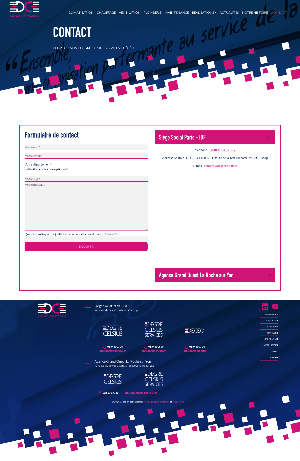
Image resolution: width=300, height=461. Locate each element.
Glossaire (273, 357)
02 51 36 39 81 (110, 392)
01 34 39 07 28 (115, 346)
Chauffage (106, 12)
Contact (279, 12)
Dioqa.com (178, 401)
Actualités (229, 12)
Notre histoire (255, 12)
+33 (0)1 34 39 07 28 (223, 150)
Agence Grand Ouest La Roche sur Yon (196, 275)
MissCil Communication (156, 401)
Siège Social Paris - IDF (182, 137)
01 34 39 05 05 (156, 346)
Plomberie (152, 12)
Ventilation (129, 12)
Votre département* (47, 166)
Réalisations (203, 12)
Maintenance (177, 12)
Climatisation (81, 12)
